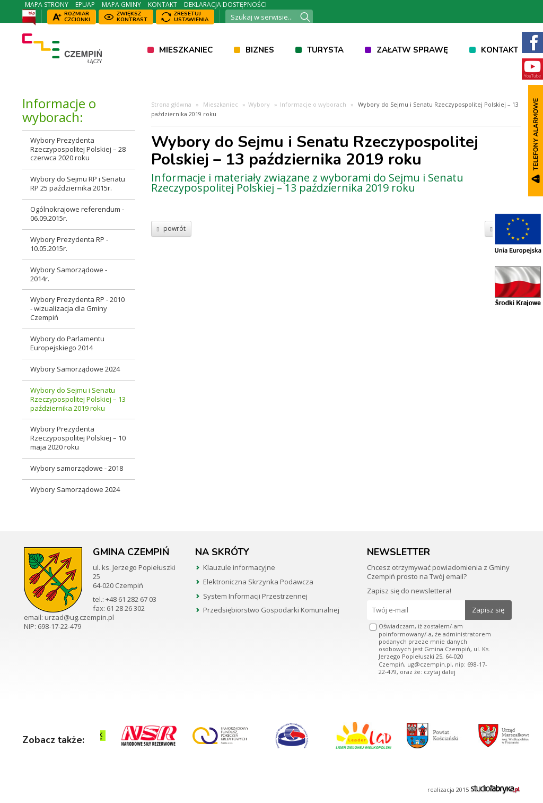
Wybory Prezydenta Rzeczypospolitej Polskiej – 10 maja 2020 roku (78, 438)
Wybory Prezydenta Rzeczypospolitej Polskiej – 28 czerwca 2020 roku (78, 149)
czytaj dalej (440, 672)
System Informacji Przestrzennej (255, 596)
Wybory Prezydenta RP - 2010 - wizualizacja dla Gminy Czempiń (77, 308)
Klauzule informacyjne (239, 567)
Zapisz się (488, 610)
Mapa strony (46, 4)
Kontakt (162, 4)
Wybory (259, 104)
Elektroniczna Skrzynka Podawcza (258, 581)
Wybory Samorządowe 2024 (75, 369)
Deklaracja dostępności (225, 4)
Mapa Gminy (121, 4)
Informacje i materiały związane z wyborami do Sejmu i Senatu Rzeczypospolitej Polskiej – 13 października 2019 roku (307, 182)
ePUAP (85, 4)
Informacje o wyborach (313, 104)
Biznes (260, 50)
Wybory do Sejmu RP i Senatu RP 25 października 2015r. (77, 183)
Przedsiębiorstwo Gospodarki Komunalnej (271, 610)
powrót (171, 228)
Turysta (325, 50)
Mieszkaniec (186, 50)
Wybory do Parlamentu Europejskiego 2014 (67, 343)
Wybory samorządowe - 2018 (76, 468)
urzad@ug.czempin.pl (79, 617)
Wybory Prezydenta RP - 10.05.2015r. (69, 244)
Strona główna (171, 104)
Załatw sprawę (412, 50)
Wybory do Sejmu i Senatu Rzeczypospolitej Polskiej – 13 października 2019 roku (78, 399)
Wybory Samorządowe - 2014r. (68, 274)
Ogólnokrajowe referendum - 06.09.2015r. (77, 213)
